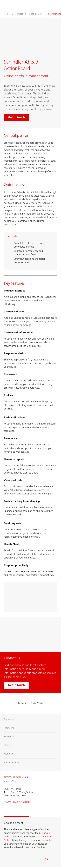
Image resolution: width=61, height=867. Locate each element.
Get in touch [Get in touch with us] (16, 685)
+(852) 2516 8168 (20, 802)
